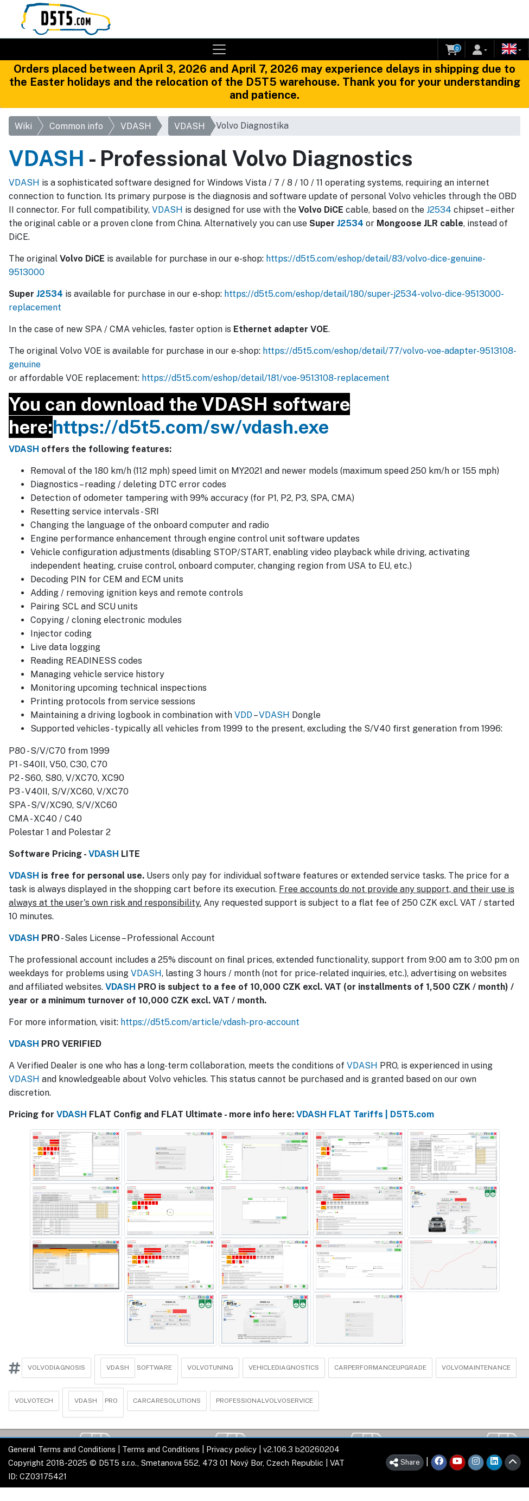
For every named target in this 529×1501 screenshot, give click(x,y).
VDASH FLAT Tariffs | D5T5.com (365, 1114)
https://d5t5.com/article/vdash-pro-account (209, 1022)
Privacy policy (231, 1449)
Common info (76, 126)
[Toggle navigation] (219, 49)
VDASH (135, 126)
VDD (243, 715)
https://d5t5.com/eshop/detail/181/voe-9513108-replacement (266, 378)
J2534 (438, 210)
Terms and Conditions (161, 1449)
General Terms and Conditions (62, 1449)
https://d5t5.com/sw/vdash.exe (191, 427)
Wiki (23, 126)
